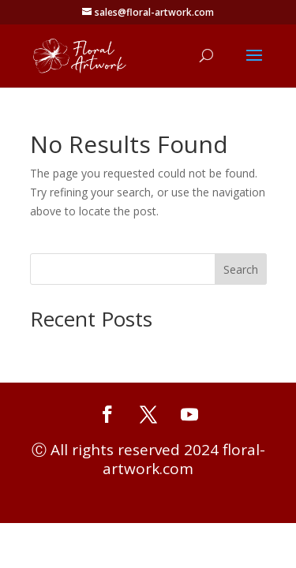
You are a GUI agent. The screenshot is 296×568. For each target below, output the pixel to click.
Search (240, 269)
